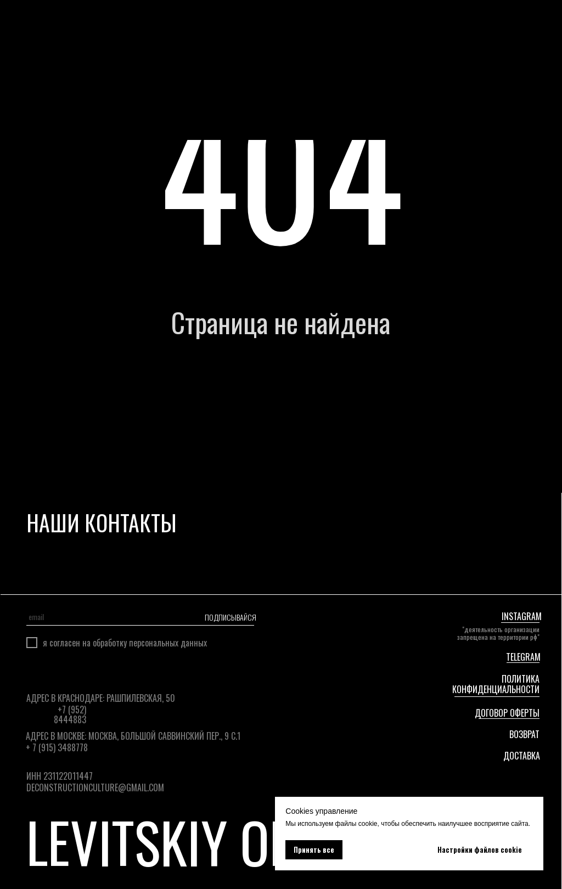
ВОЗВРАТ (524, 734)
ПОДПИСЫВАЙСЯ (229, 616)
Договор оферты (507, 712)
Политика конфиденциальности (495, 684)
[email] (102, 616)
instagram (522, 616)
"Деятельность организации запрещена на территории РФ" (498, 633)
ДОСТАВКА (521, 755)
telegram (523, 656)
